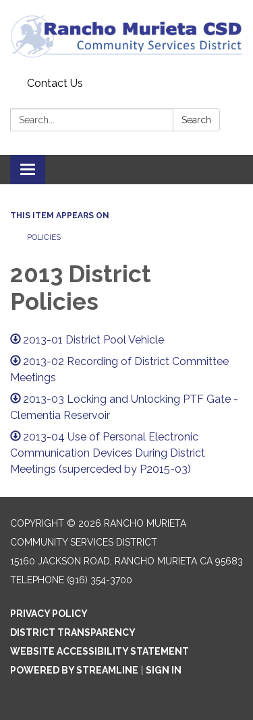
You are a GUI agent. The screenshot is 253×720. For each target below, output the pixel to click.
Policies (44, 237)
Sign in (163, 670)
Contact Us (55, 83)
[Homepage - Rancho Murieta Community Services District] (126, 36)
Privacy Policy (49, 613)
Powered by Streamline (74, 670)
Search (196, 119)
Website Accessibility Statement (99, 651)
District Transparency (73, 632)
